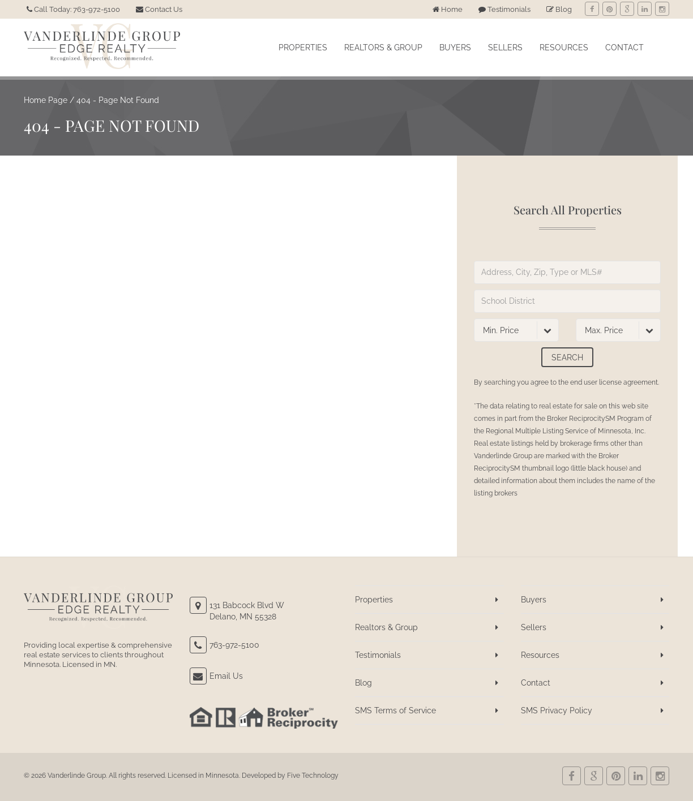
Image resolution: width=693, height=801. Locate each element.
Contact (624, 47)
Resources (564, 47)
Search (567, 357)
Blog (559, 9)
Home (448, 9)
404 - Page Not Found (117, 100)
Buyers (455, 47)
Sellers (505, 47)
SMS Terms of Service (395, 710)
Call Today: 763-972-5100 (73, 9)
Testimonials (504, 9)
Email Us (226, 676)
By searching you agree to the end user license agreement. (566, 382)
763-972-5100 (234, 644)
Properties (303, 47)
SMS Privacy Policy (556, 710)
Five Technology (313, 776)
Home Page (45, 100)
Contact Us (159, 9)
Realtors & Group (383, 47)
